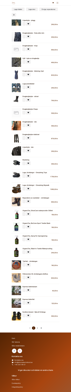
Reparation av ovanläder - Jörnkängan (36, 198)
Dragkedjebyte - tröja (30, 46)
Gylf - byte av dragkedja (31, 58)
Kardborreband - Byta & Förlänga (34, 312)
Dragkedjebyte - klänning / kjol (33, 71)
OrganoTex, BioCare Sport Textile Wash (36, 223)
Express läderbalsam (30, 287)
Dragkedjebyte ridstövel (31, 134)
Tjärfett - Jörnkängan (30, 261)
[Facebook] (14, 351)
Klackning (26, 160)
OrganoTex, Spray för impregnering (35, 236)
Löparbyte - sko (28, 147)
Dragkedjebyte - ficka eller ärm (33, 33)
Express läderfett (28, 299)
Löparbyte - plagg (29, 20)
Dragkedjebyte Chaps (30, 109)
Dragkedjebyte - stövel (30, 96)
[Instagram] (20, 351)
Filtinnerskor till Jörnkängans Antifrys (35, 274)
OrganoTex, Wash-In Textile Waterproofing (37, 249)
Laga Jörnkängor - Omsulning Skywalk (36, 185)
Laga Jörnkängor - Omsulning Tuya (35, 172)
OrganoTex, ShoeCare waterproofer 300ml (38, 210)
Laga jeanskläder (28, 84)
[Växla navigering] (57, 3)
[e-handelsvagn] (53, 3)
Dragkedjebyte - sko (30, 122)
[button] (24, 24)
